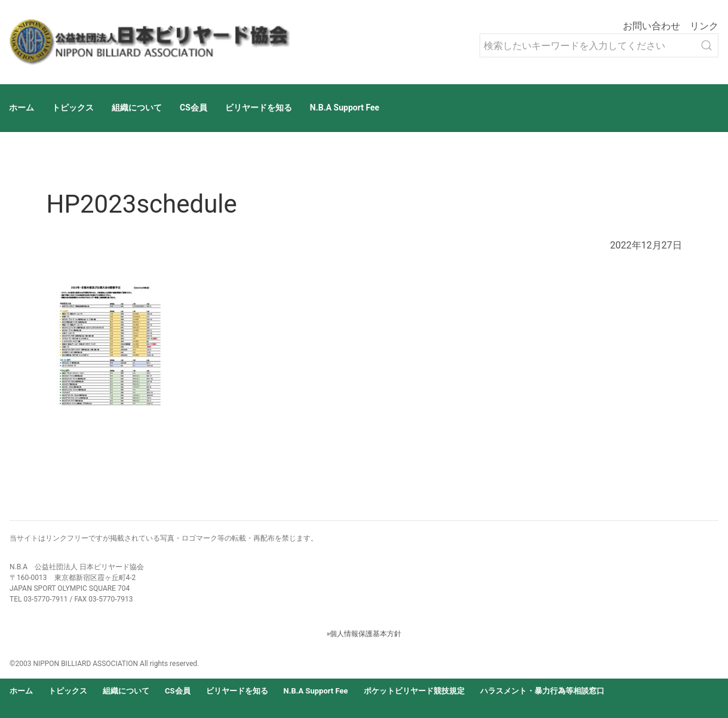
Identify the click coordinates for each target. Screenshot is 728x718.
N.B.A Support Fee (344, 107)
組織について (137, 107)
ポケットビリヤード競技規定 (414, 690)
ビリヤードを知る (258, 107)
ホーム (21, 107)
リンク (704, 26)
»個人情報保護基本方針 (364, 634)
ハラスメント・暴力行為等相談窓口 (542, 690)
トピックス (73, 107)
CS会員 (193, 107)
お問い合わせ (651, 26)
